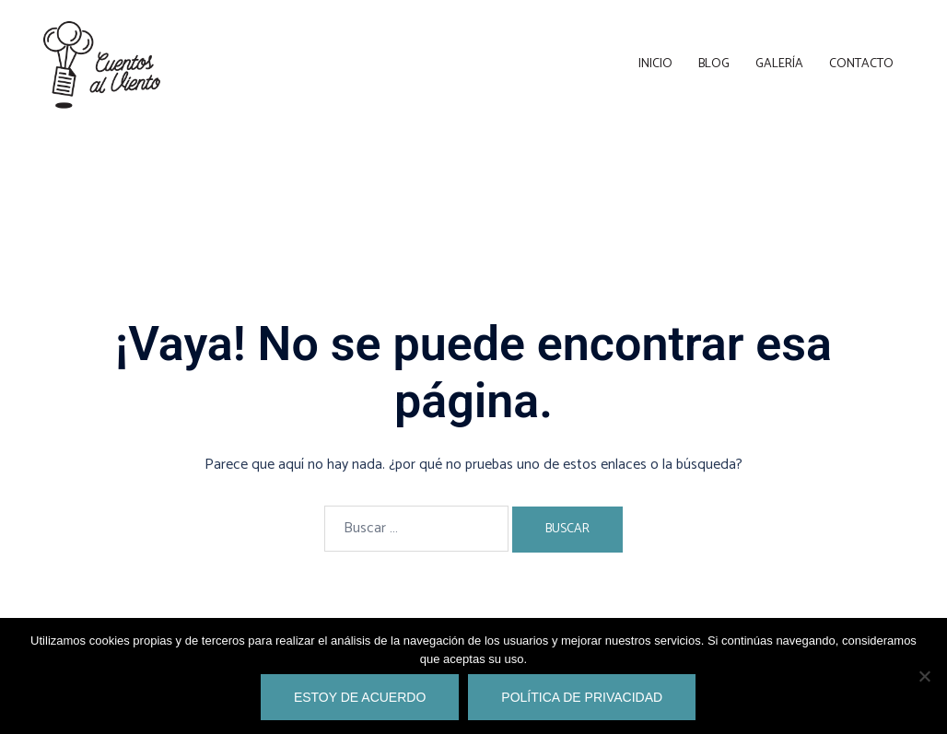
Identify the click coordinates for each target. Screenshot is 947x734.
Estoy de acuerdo (360, 697)
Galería (779, 64)
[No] (924, 676)
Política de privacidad (581, 697)
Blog (714, 64)
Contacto (861, 64)
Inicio (655, 64)
